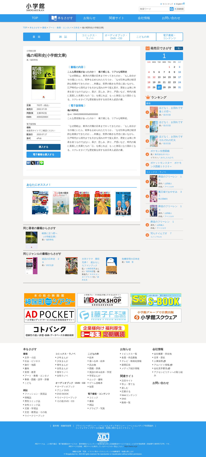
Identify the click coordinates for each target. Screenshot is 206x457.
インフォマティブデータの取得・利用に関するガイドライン (102, 428)
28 (164, 87)
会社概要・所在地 (163, 354)
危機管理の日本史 (130, 259)
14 (164, 77)
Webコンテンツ (129, 395)
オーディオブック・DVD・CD (70, 383)
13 (159, 77)
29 (169, 87)
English (180, 4)
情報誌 (28, 397)
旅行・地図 (30, 365)
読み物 (92, 365)
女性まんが (62, 368)
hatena (28, 163)
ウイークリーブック (35, 415)
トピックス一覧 (129, 354)
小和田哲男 (90, 269)
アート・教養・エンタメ (60, 27)
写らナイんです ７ (161, 233)
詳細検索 (180, 9)
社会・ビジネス (32, 361)
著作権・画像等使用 (62, 426)
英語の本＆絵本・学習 (100, 372)
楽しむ (125, 388)
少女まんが (62, 361)
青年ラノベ (62, 372)
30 (174, 87)
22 (169, 82)
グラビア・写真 (97, 408)
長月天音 (167, 115)
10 (179, 72)
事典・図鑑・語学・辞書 (37, 379)
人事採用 (158, 361)
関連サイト (127, 376)
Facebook (37, 163)
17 (179, 77)
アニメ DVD (63, 390)
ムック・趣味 (96, 379)
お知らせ (125, 349)
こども (28, 383)
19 (154, 82)
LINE (42, 163)
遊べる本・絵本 (97, 361)
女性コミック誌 (32, 405)
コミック (93, 397)
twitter (33, 163)
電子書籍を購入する (43, 154)
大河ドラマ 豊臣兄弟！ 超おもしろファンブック (91, 262)
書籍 (44, 27)
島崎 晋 (130, 262)
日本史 (76, 27)
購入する (43, 146)
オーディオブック (66, 386)
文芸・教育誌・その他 (36, 412)
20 (159, 82)
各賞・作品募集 (129, 357)
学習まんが (96, 375)
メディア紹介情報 (130, 368)
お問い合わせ (160, 383)
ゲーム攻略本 (96, 383)
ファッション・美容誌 (36, 394)
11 (149, 77)
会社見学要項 (160, 368)
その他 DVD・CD (65, 401)
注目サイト (127, 380)
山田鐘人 (168, 183)
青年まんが (62, 365)
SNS (124, 398)
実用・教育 (30, 372)
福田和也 (34, 60)
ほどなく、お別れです (171, 122)
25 (149, 87)
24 (179, 82)
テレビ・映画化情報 (132, 361)
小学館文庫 (31, 51)
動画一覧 (126, 402)
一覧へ (179, 48)
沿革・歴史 (159, 357)
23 (174, 82)
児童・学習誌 (31, 408)
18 (149, 82)
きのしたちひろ (167, 158)
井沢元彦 (50, 265)
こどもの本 (93, 354)
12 (154, 77)
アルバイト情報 (161, 365)
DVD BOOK (63, 394)
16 (174, 77)
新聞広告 (126, 365)
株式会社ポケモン (162, 154)
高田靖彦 (90, 271)
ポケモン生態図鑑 (160, 151)
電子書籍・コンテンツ (99, 394)
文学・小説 (30, 357)
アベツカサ (169, 187)
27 (159, 87)
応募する (126, 391)
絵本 (91, 357)
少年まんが (62, 357)
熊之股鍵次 (163, 199)
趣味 (27, 368)
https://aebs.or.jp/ (130, 446)
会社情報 (157, 349)
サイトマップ (168, 4)
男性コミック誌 (32, 401)
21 (164, 82)
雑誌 (25, 390)
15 (169, 77)
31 (179, 87)
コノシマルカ (156, 237)
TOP (25, 27)
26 (154, 87)
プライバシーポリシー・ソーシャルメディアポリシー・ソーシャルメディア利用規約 (114, 426)
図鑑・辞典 (94, 368)
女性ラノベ (62, 375)
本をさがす (35, 27)
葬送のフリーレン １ (162, 221)
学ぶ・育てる (128, 384)
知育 (91, 386)
